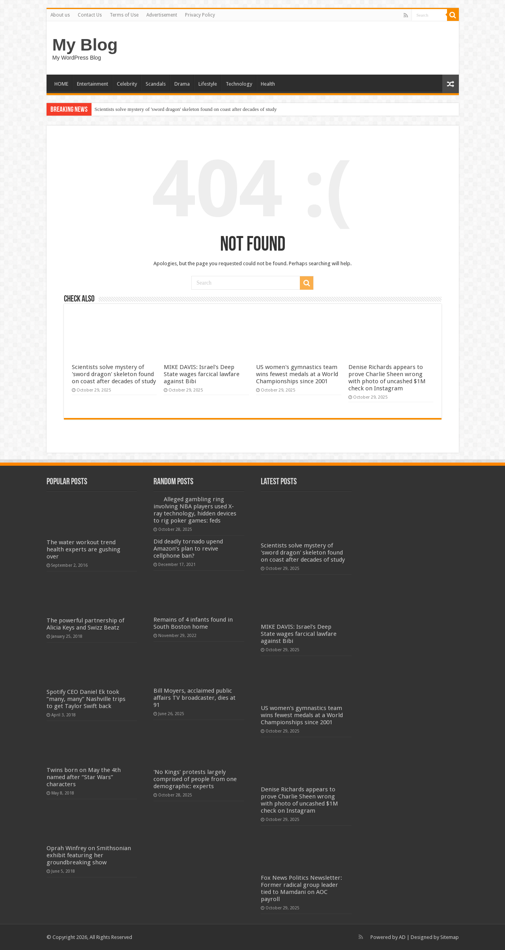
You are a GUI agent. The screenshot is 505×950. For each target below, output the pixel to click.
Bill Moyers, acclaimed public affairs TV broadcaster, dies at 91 (194, 697)
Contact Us (90, 15)
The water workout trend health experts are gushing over (83, 549)
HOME (61, 84)
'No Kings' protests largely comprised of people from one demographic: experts (195, 779)
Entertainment (92, 84)
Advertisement (161, 15)
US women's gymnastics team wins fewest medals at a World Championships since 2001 (297, 374)
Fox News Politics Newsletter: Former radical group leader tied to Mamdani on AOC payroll (301, 888)
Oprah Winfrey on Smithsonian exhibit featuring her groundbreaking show (89, 855)
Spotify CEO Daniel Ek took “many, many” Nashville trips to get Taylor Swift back (86, 699)
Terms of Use (124, 15)
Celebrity (127, 84)
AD (402, 937)
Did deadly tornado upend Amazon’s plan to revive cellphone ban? (188, 548)
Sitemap (449, 937)
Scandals (156, 84)
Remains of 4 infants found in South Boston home (193, 623)
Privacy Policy (200, 15)
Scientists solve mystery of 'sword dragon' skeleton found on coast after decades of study (186, 109)
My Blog (85, 44)
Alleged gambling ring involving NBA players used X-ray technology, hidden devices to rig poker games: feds (194, 510)
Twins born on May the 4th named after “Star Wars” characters (84, 777)
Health (268, 84)
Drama (182, 84)
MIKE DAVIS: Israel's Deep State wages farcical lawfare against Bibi (201, 374)
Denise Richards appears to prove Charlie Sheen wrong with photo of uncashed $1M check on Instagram (387, 378)
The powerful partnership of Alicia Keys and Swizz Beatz (85, 624)
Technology (239, 84)
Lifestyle (207, 84)
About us (60, 15)
